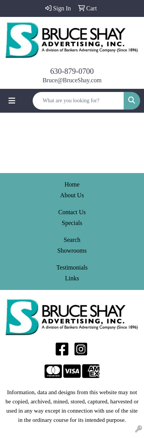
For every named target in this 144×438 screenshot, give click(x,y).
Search (72, 239)
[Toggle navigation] (12, 100)
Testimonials (72, 267)
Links (72, 278)
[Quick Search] (78, 101)
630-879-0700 (72, 71)
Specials (72, 223)
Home (72, 184)
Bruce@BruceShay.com (72, 80)
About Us (72, 195)
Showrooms (71, 250)
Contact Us (72, 212)
